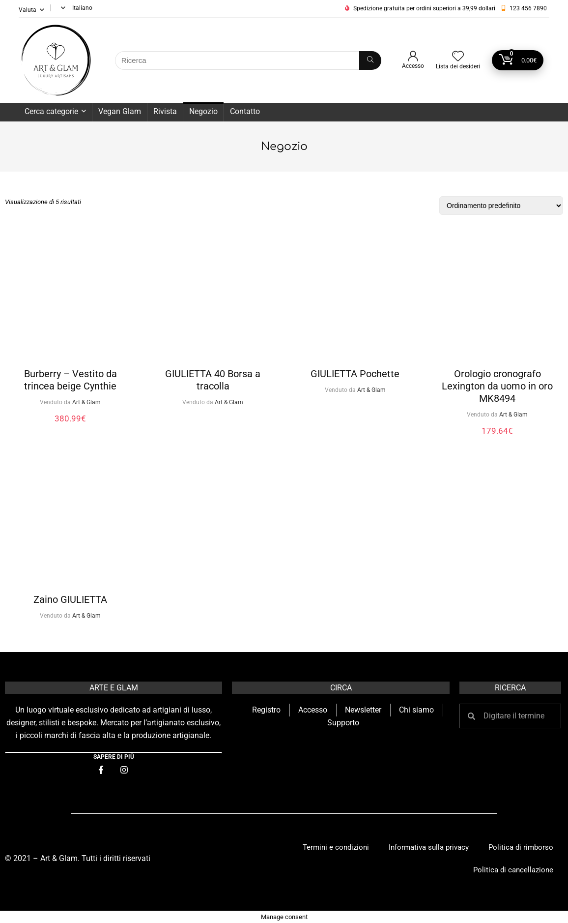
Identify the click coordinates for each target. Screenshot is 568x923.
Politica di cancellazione (513, 869)
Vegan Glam (119, 111)
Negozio (203, 111)
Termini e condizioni (336, 847)
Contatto (245, 111)
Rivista (165, 111)
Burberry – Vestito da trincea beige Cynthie (70, 380)
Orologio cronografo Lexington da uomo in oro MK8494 (497, 386)
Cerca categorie (51, 111)
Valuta (27, 9)
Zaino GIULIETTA (70, 599)
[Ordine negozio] (501, 205)
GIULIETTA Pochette (355, 374)
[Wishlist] (458, 57)
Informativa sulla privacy (429, 847)
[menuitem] (74, 7)
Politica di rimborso (520, 847)
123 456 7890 (528, 8)
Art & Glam (86, 402)
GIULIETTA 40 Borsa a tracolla (212, 380)
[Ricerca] (370, 60)
